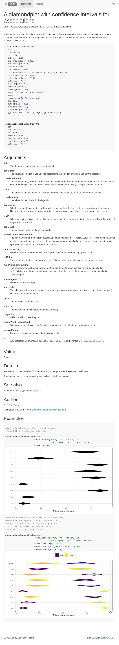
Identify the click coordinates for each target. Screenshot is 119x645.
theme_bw (33, 98)
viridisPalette (36, 72)
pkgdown (105, 638)
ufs (5, 3)
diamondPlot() (57, 341)
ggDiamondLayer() (93, 341)
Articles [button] (40, 4)
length (50, 72)
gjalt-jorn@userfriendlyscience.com (49, 409)
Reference (26, 4)
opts (34, 112)
